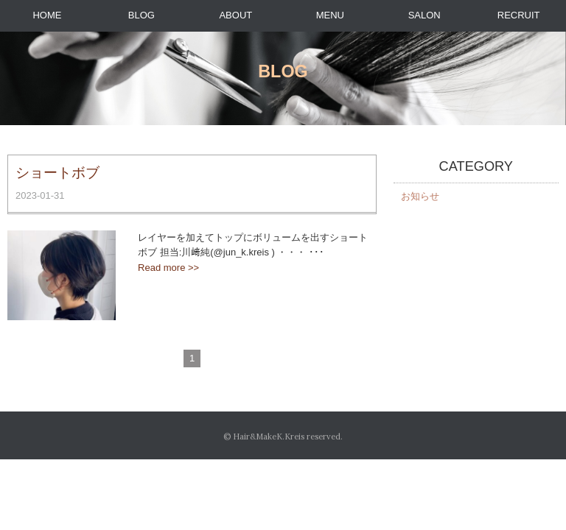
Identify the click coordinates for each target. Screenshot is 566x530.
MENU (330, 15)
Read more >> (168, 267)
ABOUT (235, 15)
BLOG (141, 15)
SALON (424, 15)
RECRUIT (518, 15)
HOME (46, 15)
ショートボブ (57, 172)
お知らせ (420, 196)
